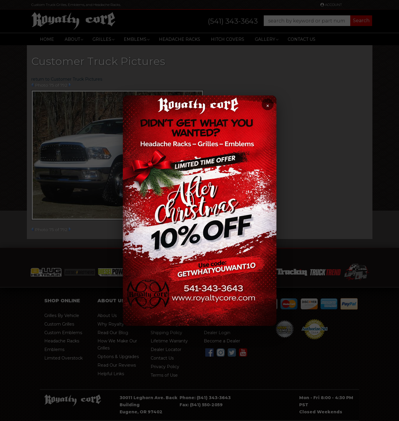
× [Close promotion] (267, 106)
